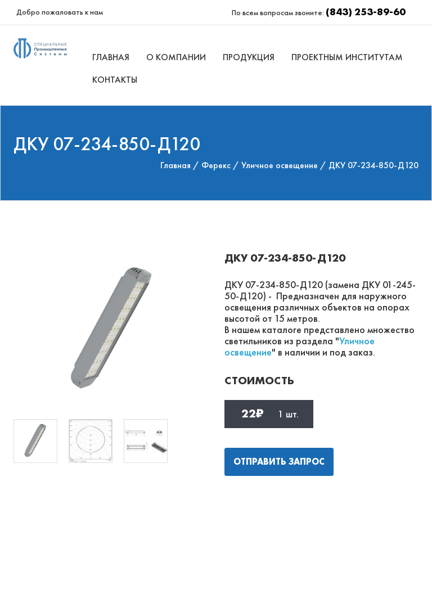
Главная (110, 57)
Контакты (114, 80)
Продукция (248, 57)
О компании (176, 57)
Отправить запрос (279, 461)
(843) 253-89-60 (366, 11)
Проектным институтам (347, 57)
